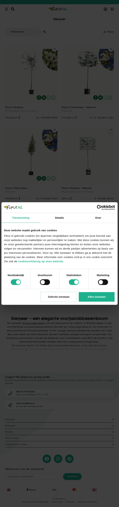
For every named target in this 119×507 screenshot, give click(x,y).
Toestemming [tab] (20, 217)
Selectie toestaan (59, 296)
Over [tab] (98, 217)
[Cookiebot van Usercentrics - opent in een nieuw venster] (99, 207)
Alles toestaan (97, 296)
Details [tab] (59, 217)
